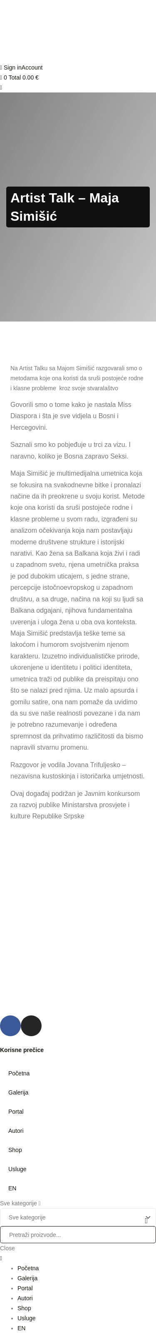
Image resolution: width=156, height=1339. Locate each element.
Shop (15, 1150)
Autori (16, 1130)
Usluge (17, 1169)
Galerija (18, 1092)
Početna (19, 1073)
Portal (16, 1111)
